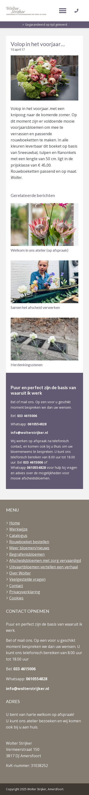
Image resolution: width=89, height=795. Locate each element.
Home (14, 523)
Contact (16, 585)
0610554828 (37, 424)
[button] (44, 228)
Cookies (16, 598)
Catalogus (18, 535)
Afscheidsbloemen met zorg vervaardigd (45, 560)
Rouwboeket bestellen (29, 541)
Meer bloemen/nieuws (29, 548)
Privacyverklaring (24, 591)
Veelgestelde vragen (27, 579)
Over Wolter (20, 573)
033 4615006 (27, 415)
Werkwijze (18, 529)
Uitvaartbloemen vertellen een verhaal (43, 567)
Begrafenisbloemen (27, 554)
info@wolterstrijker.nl (29, 432)
